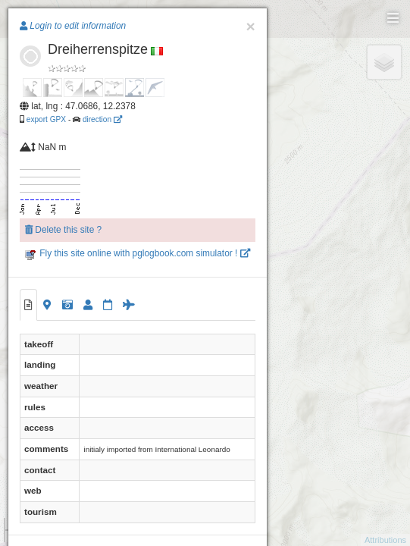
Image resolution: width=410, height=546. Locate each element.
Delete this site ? (63, 229)
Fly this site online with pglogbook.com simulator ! (137, 253)
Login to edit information (73, 25)
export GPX (46, 119)
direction (102, 119)
